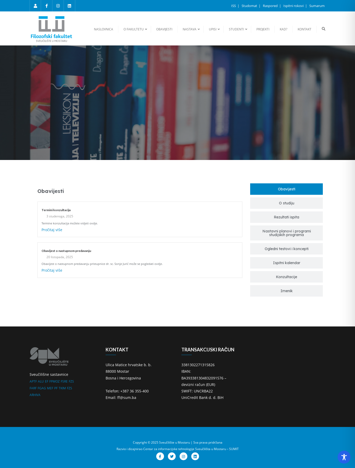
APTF (33, 381)
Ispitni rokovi (293, 5)
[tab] (286, 189)
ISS (234, 5)
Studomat (250, 5)
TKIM (62, 388)
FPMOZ (54, 381)
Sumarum (317, 5)
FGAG (42, 388)
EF (46, 381)
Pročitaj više (52, 229)
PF (56, 388)
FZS (71, 381)
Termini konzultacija (56, 210)
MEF (50, 388)
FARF (33, 388)
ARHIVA (35, 395)
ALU (41, 381)
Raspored (270, 5)
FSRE (64, 381)
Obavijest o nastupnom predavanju (66, 251)
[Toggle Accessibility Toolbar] (344, 457)
